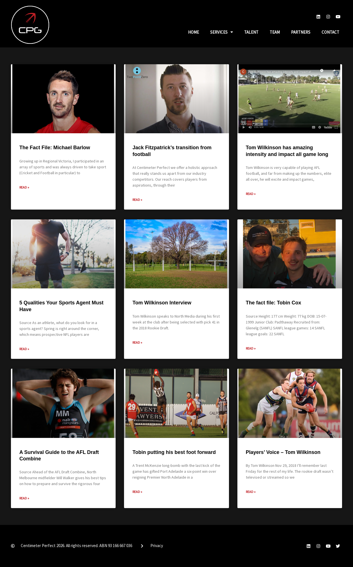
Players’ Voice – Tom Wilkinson (283, 452)
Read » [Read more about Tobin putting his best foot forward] (137, 492)
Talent (251, 32)
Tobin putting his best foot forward (174, 452)
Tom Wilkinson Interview (161, 303)
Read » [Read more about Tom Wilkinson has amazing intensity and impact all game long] (251, 194)
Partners (300, 32)
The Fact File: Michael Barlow (54, 147)
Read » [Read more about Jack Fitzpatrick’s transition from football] (137, 200)
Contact (330, 32)
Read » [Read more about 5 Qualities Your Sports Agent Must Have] (24, 349)
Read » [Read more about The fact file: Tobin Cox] (251, 348)
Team (275, 32)
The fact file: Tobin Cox (273, 303)
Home (193, 32)
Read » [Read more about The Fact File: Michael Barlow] (24, 187)
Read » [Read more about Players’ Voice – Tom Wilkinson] (251, 492)
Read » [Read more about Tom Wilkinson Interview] (137, 342)
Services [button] (221, 32)
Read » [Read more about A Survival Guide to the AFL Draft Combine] (24, 498)
